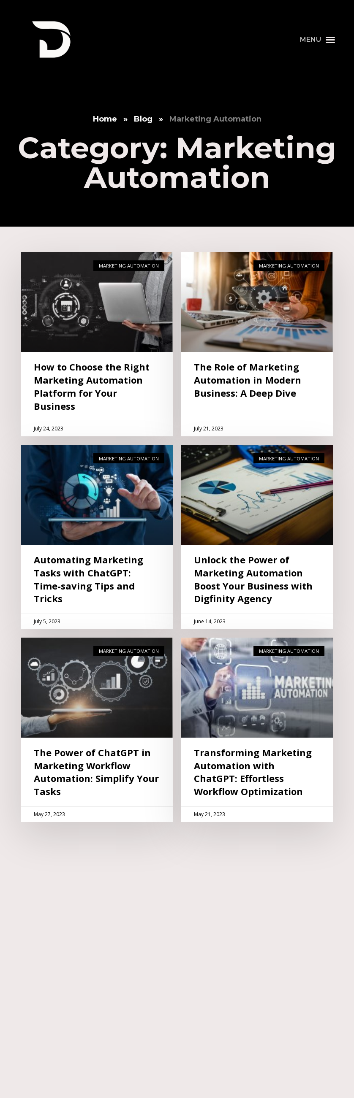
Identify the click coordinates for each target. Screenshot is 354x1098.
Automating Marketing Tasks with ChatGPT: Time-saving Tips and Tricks (88, 579)
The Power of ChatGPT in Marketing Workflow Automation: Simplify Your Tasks (96, 772)
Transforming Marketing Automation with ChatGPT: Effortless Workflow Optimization (253, 772)
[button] (317, 39)
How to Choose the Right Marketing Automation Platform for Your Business (92, 386)
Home (105, 119)
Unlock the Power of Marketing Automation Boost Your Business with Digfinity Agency (253, 579)
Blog (143, 119)
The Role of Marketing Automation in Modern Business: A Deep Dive (247, 379)
